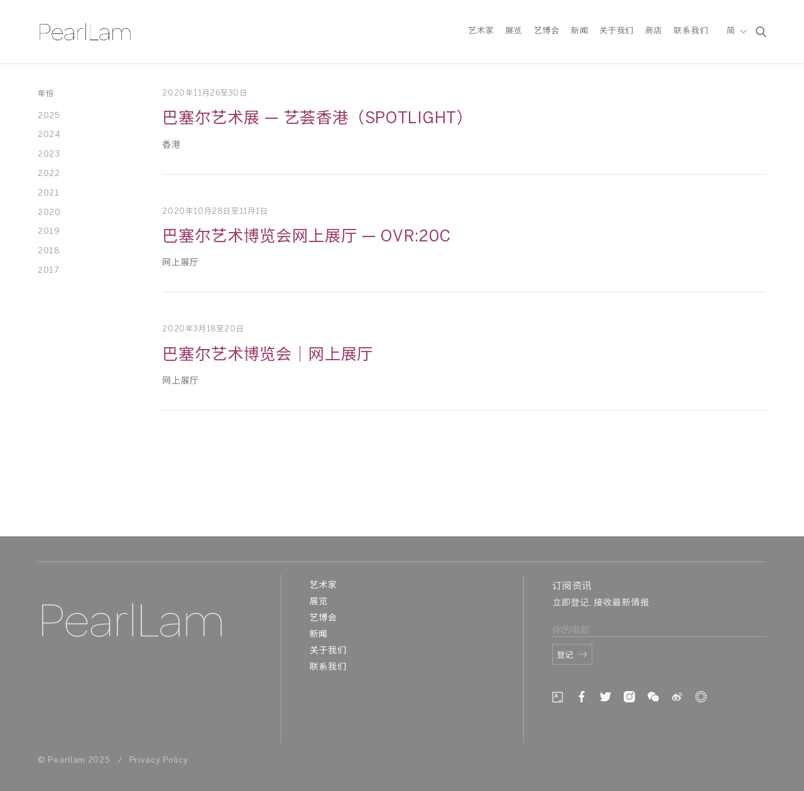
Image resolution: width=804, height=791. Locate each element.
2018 (49, 251)
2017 (49, 271)
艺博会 (547, 34)
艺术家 (481, 34)
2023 (49, 154)
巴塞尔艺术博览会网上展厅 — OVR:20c (306, 237)
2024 (49, 135)
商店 (653, 34)
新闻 (579, 34)
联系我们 (690, 34)
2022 (49, 174)
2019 (49, 232)
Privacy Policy (158, 760)
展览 (513, 34)
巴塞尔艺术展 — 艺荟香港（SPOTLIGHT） (317, 118)
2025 (49, 116)
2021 (49, 193)
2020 (49, 213)
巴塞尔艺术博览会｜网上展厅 (267, 355)
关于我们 (616, 34)
